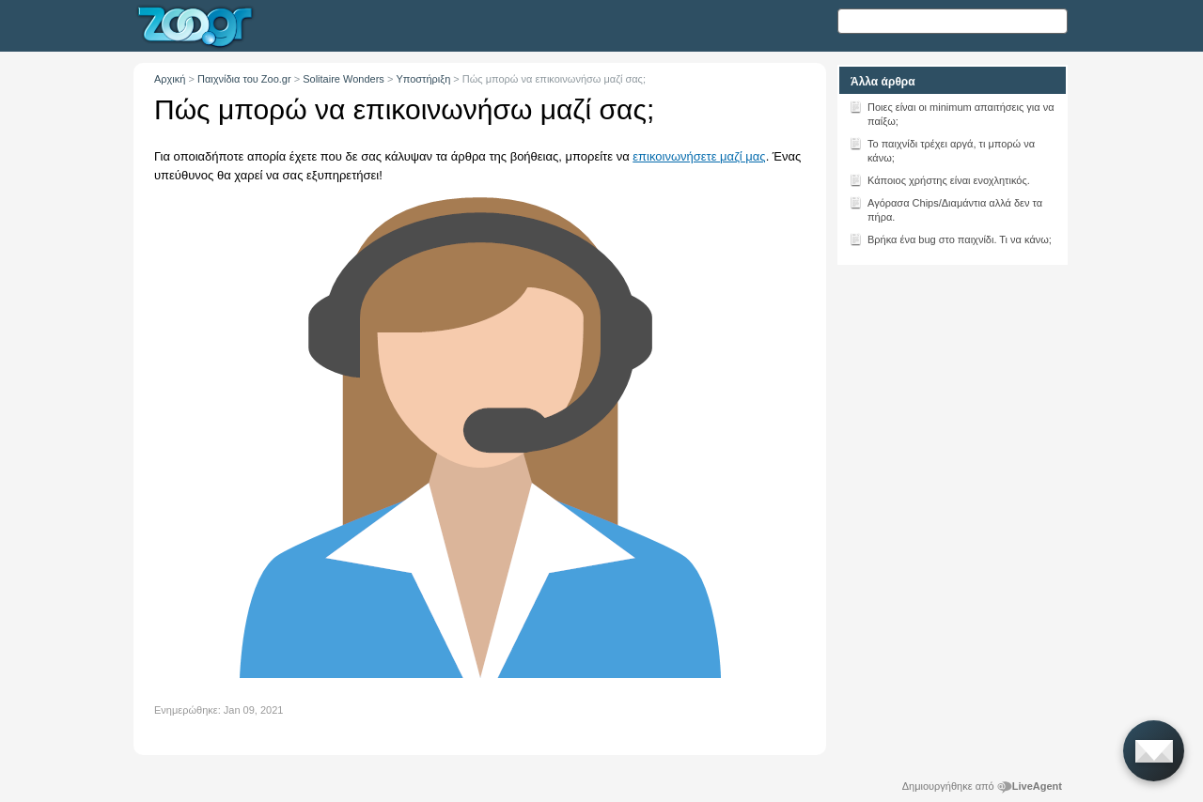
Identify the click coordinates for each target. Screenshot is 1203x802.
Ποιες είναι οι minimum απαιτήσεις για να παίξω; (952, 113)
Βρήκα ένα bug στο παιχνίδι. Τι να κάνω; (950, 238)
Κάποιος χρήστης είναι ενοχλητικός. (939, 179)
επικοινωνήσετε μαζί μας (699, 156)
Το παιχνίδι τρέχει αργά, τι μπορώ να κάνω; (942, 149)
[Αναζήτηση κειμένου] (952, 21)
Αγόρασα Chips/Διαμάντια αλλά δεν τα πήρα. (945, 208)
